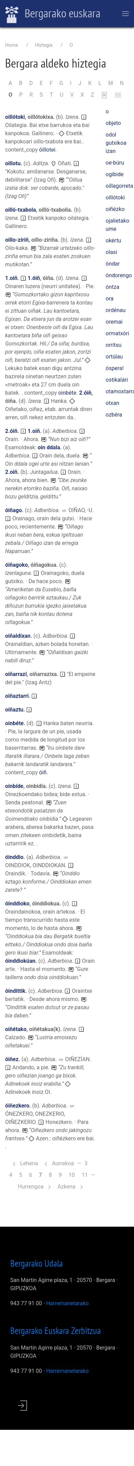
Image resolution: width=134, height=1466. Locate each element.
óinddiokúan (20, 961)
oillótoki (15, 117)
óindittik (15, 991)
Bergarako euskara (52, 14)
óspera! (115, 368)
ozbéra (114, 414)
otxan (112, 403)
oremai (114, 322)
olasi (111, 252)
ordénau (115, 310)
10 (73, 1174)
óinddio (14, 857)
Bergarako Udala (36, 1263)
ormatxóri (117, 333)
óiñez (11, 1059)
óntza (112, 287)
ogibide (114, 174)
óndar (113, 263)
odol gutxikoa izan (116, 142)
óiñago (13, 510)
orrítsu (113, 345)
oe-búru (115, 162)
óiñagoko (16, 565)
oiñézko (115, 209)
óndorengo (119, 275)
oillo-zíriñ (17, 240)
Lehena (25, 1163)
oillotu (13, 163)
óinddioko (17, 903)
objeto (113, 123)
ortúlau (114, 356)
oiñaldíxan (17, 636)
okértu (113, 240)
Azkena (69, 1186)
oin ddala (49, 447)
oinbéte (67, 393)
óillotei (47, 149)
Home (11, 45)
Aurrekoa (59, 1163)
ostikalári (117, 380)
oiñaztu (14, 709)
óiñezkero (17, 1105)
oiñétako (15, 1029)
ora (109, 298)
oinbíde (14, 786)
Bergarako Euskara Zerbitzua (55, 1330)
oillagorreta (119, 186)
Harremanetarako (67, 1303)
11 (86, 1174)
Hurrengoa (34, 1186)
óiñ (36, 278)
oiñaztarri (17, 696)
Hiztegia (43, 45)
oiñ (13, 278)
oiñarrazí (16, 674)
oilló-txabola (20, 210)
